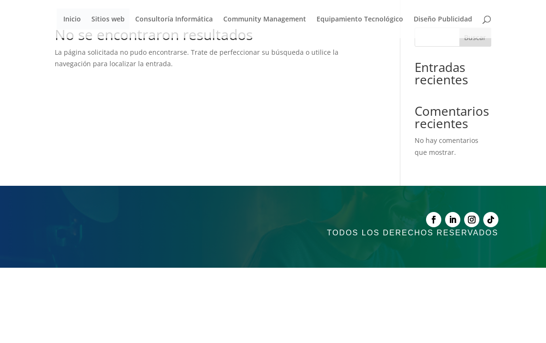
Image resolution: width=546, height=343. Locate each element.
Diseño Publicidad (443, 19)
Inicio (72, 19)
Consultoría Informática (174, 19)
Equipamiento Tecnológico (360, 19)
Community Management (264, 19)
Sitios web (108, 19)
